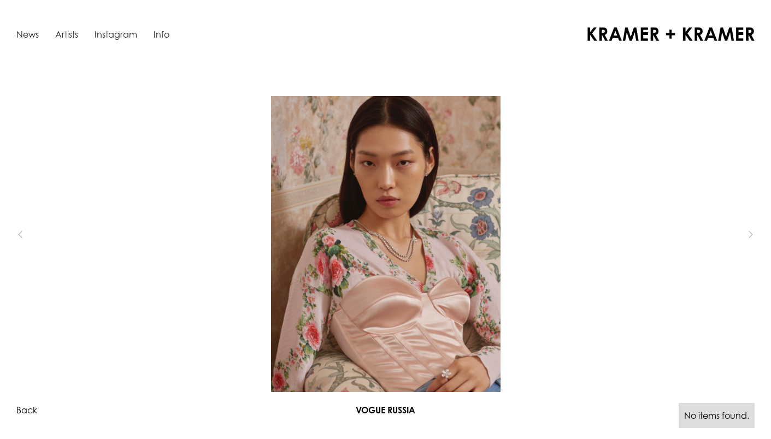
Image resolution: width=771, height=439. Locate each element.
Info (161, 34)
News (27, 34)
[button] (38, 234)
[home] (671, 34)
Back (26, 410)
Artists (66, 34)
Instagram (116, 34)
